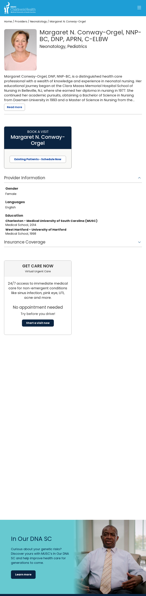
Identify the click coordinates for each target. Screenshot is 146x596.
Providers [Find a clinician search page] (21, 21)
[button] (73, 179)
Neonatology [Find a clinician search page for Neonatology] (38, 21)
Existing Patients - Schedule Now (37, 159)
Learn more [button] (23, 574)
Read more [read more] (14, 107)
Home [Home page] (8, 21)
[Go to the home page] (19, 8)
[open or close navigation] (139, 7)
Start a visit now (38, 323)
